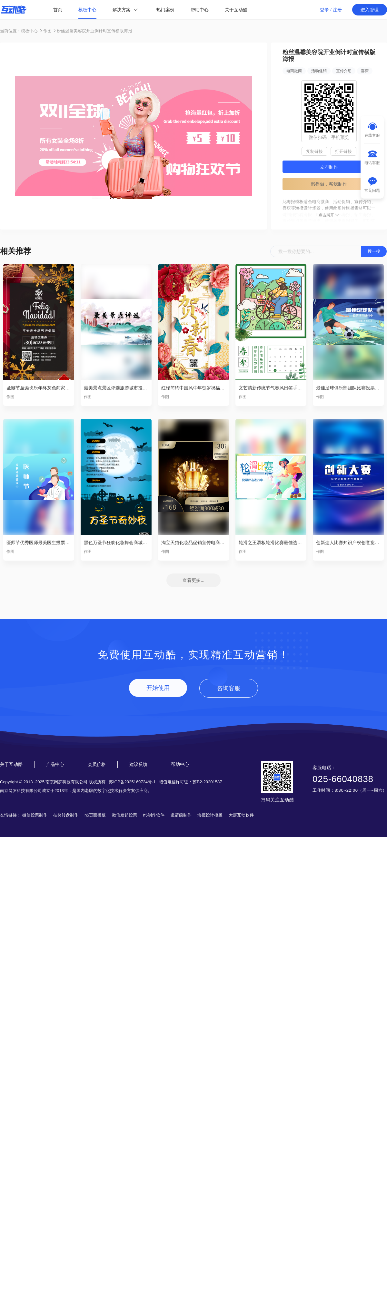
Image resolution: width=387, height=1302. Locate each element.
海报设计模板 (210, 815)
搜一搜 (374, 251)
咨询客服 (228, 688)
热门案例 (165, 9)
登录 (324, 9)
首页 (57, 9)
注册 (337, 9)
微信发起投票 (124, 815)
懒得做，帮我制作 (329, 184)
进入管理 (370, 9)
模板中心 (87, 9)
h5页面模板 (95, 815)
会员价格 (97, 764)
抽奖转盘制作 (65, 815)
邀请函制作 (181, 815)
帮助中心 (200, 9)
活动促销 (319, 71)
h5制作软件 (153, 815)
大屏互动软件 (241, 815)
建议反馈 (138, 764)
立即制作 (329, 167)
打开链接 (343, 151)
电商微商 (294, 71)
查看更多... (193, 580)
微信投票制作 (34, 815)
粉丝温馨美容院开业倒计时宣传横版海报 (94, 30)
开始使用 (158, 688)
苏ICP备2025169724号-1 (132, 781)
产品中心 (55, 764)
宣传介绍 (344, 71)
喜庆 (365, 71)
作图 (47, 30)
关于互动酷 (236, 9)
